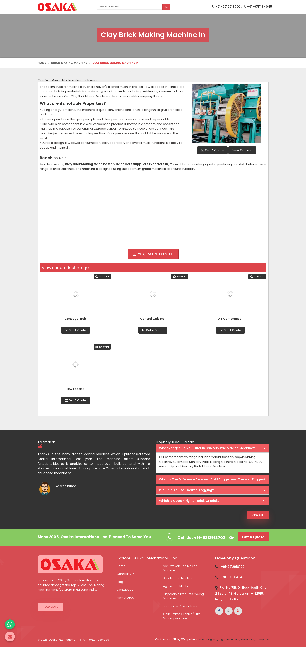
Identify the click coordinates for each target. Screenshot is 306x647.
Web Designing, (208, 639)
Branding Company (256, 639)
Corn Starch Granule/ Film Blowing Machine (181, 616)
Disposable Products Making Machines (183, 596)
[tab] (212, 448)
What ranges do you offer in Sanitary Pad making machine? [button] (207, 448)
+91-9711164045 (258, 6)
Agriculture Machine (177, 586)
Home (42, 63)
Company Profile (129, 574)
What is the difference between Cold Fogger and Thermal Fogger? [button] (212, 479)
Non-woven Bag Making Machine (180, 568)
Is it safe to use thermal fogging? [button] (186, 490)
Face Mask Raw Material (180, 606)
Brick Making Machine (69, 63)
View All (258, 515)
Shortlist (102, 276)
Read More (50, 607)
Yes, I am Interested (153, 254)
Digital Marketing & (231, 639)
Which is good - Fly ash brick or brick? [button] (189, 500)
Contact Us (125, 589)
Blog (120, 582)
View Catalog (242, 150)
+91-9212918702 (226, 6)
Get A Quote (212, 150)
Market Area (125, 597)
